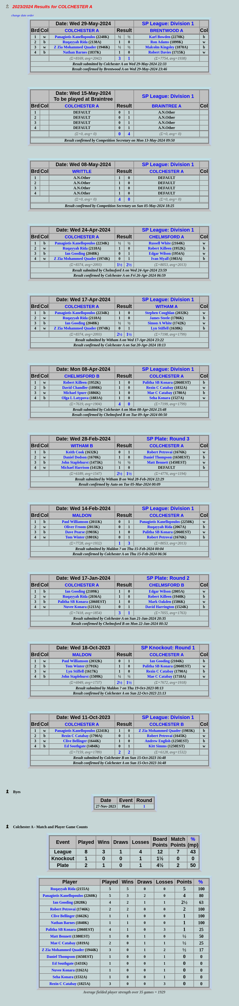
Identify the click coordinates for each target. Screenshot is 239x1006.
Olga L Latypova (75, 398)
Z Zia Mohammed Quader (75, 47)
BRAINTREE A (166, 106)
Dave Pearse (75, 532)
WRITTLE (81, 171)
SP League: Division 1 (166, 23)
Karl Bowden (159, 37)
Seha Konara (159, 398)
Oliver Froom (75, 527)
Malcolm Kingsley (159, 47)
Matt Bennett (157, 462)
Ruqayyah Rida (75, 42)
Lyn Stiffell (160, 328)
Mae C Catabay (159, 393)
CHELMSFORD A (166, 236)
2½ (129, 264)
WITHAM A (167, 306)
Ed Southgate (75, 746)
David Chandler (75, 388)
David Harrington (159, 607)
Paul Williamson (75, 522)
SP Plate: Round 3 (166, 439)
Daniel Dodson (75, 457)
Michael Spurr (75, 393)
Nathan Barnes (75, 52)
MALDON (81, 515)
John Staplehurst (75, 462)
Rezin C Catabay (159, 388)
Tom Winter (75, 537)
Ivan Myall (160, 259)
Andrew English (157, 741)
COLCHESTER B (166, 724)
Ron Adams (160, 42)
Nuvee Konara (75, 607)
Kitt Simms (158, 746)
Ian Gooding (75, 253)
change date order (22, 15)
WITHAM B (82, 445)
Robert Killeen (160, 248)
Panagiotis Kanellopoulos (75, 37)
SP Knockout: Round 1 (166, 648)
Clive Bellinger (75, 741)
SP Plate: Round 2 (166, 578)
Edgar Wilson (160, 253)
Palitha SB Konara (158, 382)
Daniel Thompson (158, 457)
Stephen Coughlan (159, 313)
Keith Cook (75, 452)
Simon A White (160, 323)
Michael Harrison (75, 467)
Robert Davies (159, 52)
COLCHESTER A (82, 30)
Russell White (160, 243)
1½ (119, 264)
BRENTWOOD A (166, 30)
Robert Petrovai (159, 452)
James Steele (160, 318)
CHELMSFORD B (81, 376)
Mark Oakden (159, 602)
